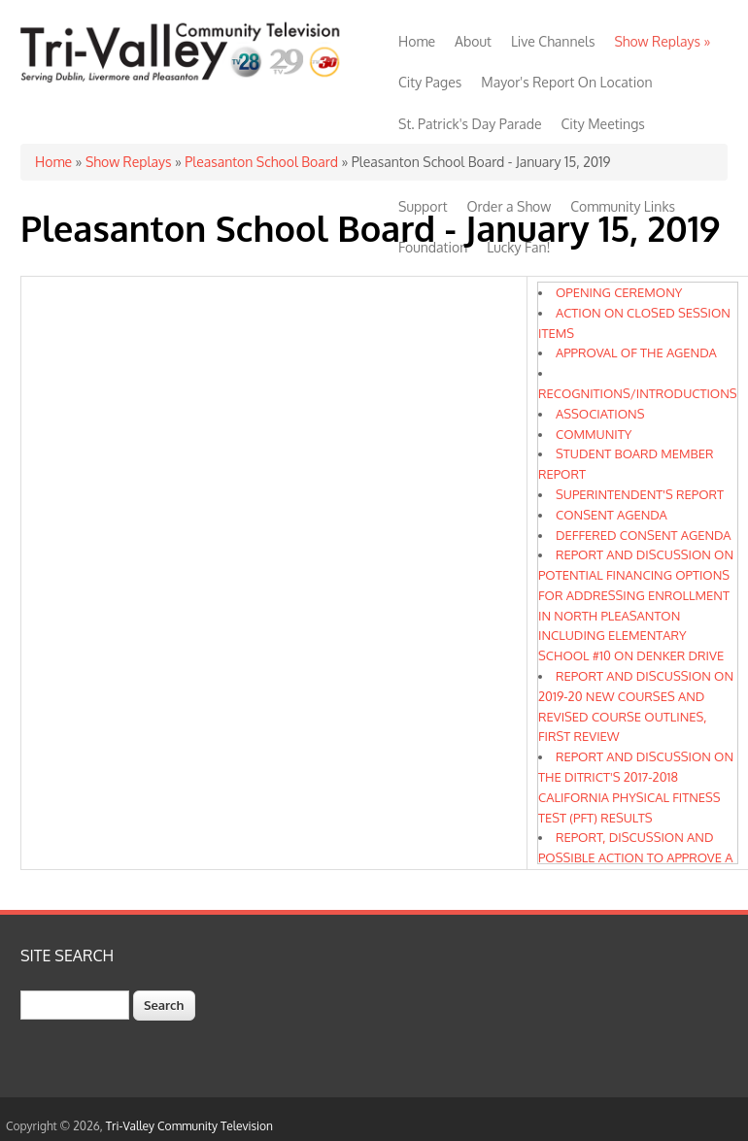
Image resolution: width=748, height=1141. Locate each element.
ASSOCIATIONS (600, 413)
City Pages (429, 82)
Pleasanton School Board (261, 161)
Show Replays (662, 41)
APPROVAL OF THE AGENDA (636, 352)
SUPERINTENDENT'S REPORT (640, 494)
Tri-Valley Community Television (189, 1126)
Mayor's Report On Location (566, 82)
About (473, 41)
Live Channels (553, 41)
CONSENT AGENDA (611, 514)
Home (416, 41)
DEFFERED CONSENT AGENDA (643, 535)
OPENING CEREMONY (619, 292)
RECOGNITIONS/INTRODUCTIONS (637, 393)
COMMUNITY (593, 434)
